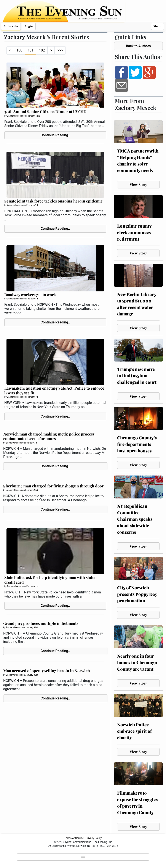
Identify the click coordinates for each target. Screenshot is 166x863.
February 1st (32, 586)
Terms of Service (74, 838)
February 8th (32, 298)
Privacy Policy (94, 838)
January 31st (31, 627)
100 (19, 50)
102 (42, 50)
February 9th (32, 205)
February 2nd (31, 490)
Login (29, 26)
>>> (60, 50)
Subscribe (11, 26)
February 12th (33, 116)
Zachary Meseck (15, 116)
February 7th (32, 397)
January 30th (31, 675)
